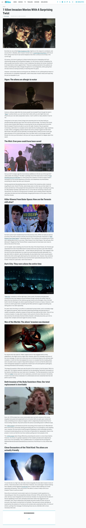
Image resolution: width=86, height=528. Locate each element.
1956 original (10, 425)
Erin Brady (6, 16)
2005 (11, 374)
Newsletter (80, 2)
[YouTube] (62, 2)
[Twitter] (60, 2)
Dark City (7, 296)
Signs (6, 114)
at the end (25, 486)
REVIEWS (36, 2)
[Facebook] (57, 2)
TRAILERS (30, 2)
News (4, 6)
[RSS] (69, 2)
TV (25, 2)
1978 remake (10, 436)
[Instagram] (65, 2)
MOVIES (20, 2)
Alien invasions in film (24, 51)
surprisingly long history (40, 53)
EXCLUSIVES (44, 2)
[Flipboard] (67, 2)
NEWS (15, 2)
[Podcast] (72, 2)
